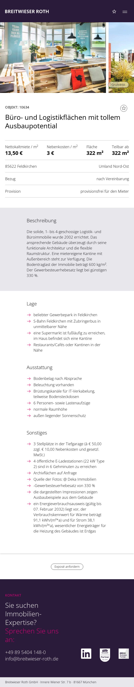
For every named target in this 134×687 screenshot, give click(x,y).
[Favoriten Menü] (114, 11)
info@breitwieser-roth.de (31, 658)
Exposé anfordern (67, 566)
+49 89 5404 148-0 (25, 652)
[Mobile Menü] (125, 11)
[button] (125, 52)
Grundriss (118, 84)
